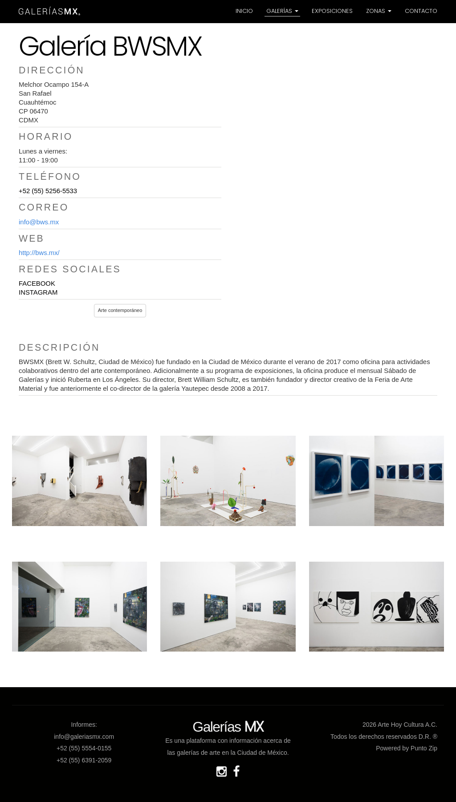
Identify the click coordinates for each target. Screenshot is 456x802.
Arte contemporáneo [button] (120, 310)
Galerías (282, 11)
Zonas (378, 11)
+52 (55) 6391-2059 (84, 760)
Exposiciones (332, 11)
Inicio (244, 11)
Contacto (421, 11)
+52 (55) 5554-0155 (84, 748)
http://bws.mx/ (39, 252)
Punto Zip (424, 748)
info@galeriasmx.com (84, 736)
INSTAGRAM (38, 292)
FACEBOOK (37, 283)
